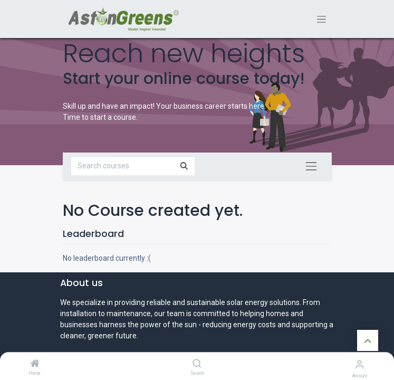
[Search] (197, 364)
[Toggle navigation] (321, 19)
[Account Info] (359, 364)
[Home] (35, 364)
